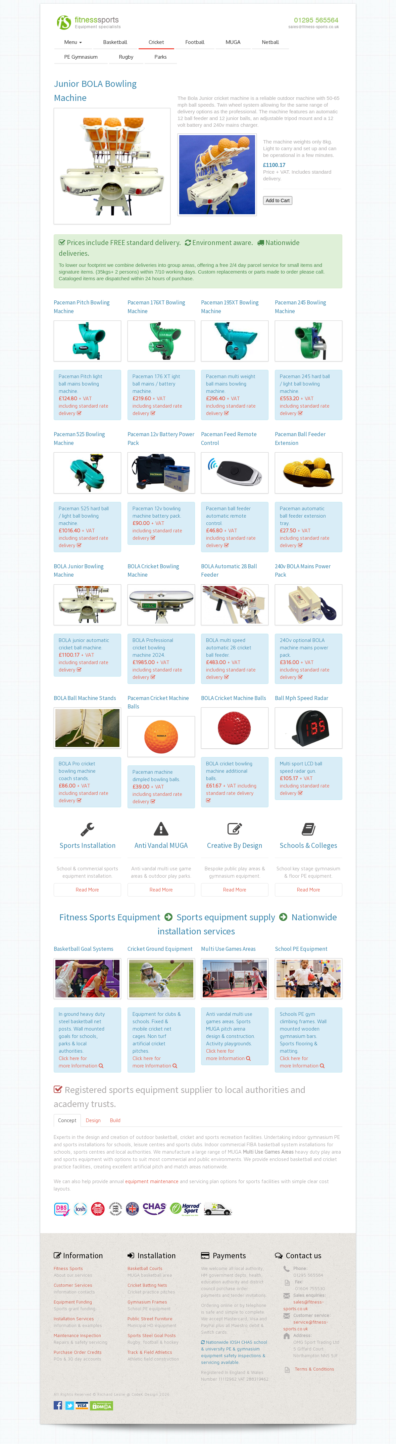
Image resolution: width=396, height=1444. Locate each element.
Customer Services (73, 1285)
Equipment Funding (73, 1302)
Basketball (115, 42)
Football (195, 42)
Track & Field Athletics (150, 1352)
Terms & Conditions (314, 1369)
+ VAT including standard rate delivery (83, 406)
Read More (87, 889)
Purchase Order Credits (78, 1352)
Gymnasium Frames (147, 1302)
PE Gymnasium (81, 57)
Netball (270, 42)
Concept (67, 1120)
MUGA (233, 42)
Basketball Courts (145, 1268)
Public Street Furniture (150, 1318)
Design (93, 1120)
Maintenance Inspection (77, 1335)
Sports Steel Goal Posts (152, 1335)
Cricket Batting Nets (147, 1285)
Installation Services (74, 1318)
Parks (161, 57)
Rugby (126, 57)
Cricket (156, 42)
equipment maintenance (152, 1181)
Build (115, 1120)
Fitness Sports (68, 1268)
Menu (73, 42)
